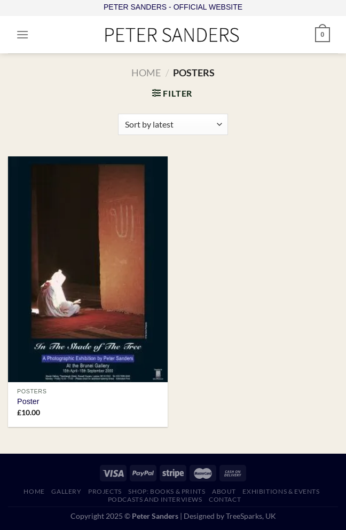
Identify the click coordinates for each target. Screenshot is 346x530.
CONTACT (225, 499)
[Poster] (88, 269)
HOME (33, 491)
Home (146, 72)
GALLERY (66, 491)
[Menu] (22, 34)
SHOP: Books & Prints (166, 491)
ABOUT (224, 491)
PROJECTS (105, 491)
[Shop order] (172, 124)
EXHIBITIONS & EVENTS (280, 491)
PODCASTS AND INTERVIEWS (155, 499)
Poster (28, 401)
